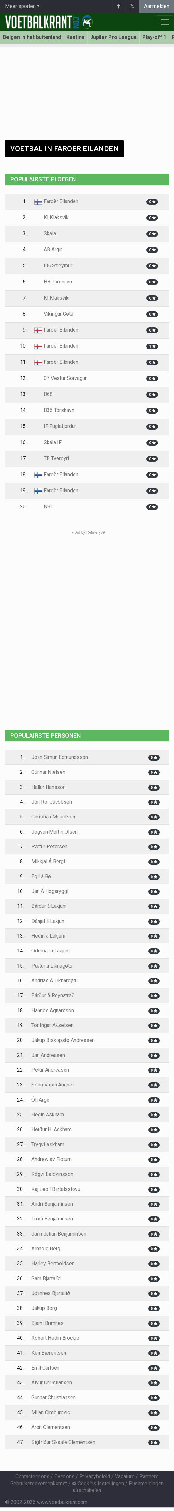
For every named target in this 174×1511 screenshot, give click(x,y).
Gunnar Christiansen (53, 1397)
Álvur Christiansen (51, 1383)
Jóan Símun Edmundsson (59, 757)
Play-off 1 (154, 37)
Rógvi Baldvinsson (52, 1174)
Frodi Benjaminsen (52, 1219)
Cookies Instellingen (98, 1483)
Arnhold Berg (45, 1249)
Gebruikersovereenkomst (38, 1483)
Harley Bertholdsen (52, 1263)
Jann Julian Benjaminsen (58, 1234)
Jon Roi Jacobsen (51, 802)
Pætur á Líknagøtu (51, 966)
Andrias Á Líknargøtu (54, 981)
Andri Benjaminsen (52, 1204)
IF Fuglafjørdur (55, 426)
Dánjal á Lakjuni (48, 921)
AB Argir (48, 249)
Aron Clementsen (50, 1427)
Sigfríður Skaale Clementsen (63, 1442)
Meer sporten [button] (20, 6)
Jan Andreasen (48, 1055)
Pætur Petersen (49, 847)
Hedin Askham (47, 1115)
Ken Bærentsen (48, 1353)
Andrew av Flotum (51, 1159)
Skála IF (48, 442)
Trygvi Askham (47, 1144)
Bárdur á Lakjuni (48, 906)
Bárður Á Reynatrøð (52, 995)
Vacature (125, 1476)
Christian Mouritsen (53, 817)
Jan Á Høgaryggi (49, 891)
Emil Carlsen (45, 1368)
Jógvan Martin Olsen (54, 832)
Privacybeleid (94, 1476)
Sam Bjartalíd (46, 1278)
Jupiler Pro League (113, 37)
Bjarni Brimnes (47, 1323)
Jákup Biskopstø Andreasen (63, 1040)
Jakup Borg (44, 1308)
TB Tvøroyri (51, 458)
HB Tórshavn (53, 282)
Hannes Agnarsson (52, 1010)
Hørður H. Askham (51, 1129)
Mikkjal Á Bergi (48, 861)
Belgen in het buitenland (32, 37)
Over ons (64, 1476)
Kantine (75, 37)
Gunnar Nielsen (48, 772)
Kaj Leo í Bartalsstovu (55, 1189)
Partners (149, 1476)
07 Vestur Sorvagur (60, 378)
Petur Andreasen (50, 1070)
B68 (43, 394)
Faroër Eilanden (56, 201)
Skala (45, 233)
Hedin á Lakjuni (48, 936)
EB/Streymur (53, 266)
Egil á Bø (41, 876)
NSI (43, 507)
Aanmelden (156, 6)
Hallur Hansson (48, 787)
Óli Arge (40, 1100)
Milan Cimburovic (50, 1412)
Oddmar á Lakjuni (50, 951)
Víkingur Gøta (53, 314)
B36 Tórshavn (54, 410)
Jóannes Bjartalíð (50, 1293)
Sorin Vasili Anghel (52, 1085)
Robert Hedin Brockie (55, 1338)
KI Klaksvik (51, 217)
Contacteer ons (32, 1476)
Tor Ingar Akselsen (52, 1025)
